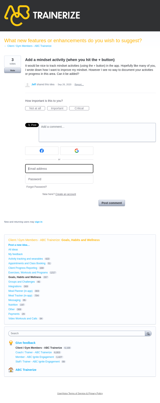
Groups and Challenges (21, 281)
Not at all (37, 108)
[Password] (59, 179)
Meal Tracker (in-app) (20, 295)
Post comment (112, 203)
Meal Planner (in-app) (20, 290)
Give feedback (25, 342)
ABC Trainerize (26, 369)
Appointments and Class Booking (27, 263)
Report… (79, 84)
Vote (12, 70)
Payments (14, 313)
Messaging (14, 300)
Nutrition (13, 304)
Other (11, 309)
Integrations (15, 286)
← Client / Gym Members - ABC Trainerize (27, 46)
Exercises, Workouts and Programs (28, 272)
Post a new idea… (19, 245)
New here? (59, 194)
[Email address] (59, 168)
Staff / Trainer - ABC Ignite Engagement (38, 361)
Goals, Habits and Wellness (80, 240)
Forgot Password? (36, 186)
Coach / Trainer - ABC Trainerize (34, 352)
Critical (82, 108)
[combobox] (77, 333)
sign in (38, 222)
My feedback (15, 254)
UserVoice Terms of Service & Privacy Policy (80, 393)
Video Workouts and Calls (22, 318)
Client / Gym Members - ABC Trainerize (34, 240)
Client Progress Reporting (22, 268)
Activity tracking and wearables (25, 258)
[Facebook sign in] (42, 151)
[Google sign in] (77, 151)
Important (59, 108)
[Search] (148, 333)
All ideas (13, 249)
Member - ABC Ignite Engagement (35, 357)
